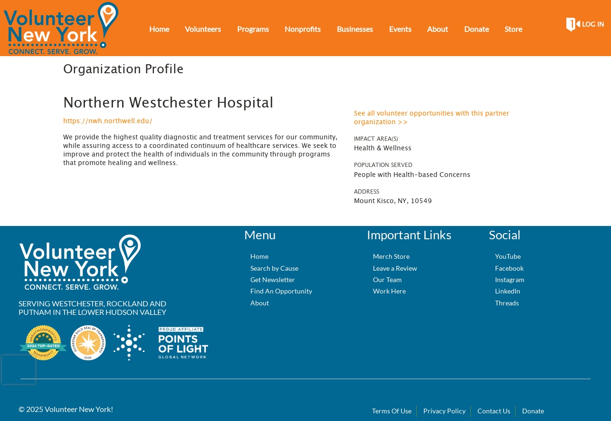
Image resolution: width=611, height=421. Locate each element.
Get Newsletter (272, 279)
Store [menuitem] (513, 28)
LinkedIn (507, 291)
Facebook (509, 268)
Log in (593, 24)
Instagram (510, 279)
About (259, 303)
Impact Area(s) (376, 139)
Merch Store (391, 256)
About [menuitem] (437, 28)
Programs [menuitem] (253, 28)
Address (366, 192)
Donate (533, 411)
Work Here (389, 291)
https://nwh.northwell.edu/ (108, 121)
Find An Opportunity (281, 291)
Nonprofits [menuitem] (303, 28)
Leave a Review (395, 268)
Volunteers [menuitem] (203, 28)
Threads (507, 303)
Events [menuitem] (400, 28)
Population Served (383, 165)
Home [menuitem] (159, 28)
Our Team (387, 279)
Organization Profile (123, 69)
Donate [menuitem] (476, 28)
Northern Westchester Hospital (168, 103)
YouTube (508, 256)
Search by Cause (274, 268)
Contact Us (493, 411)
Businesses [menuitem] (355, 28)
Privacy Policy (444, 411)
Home (259, 256)
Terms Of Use (391, 411)
